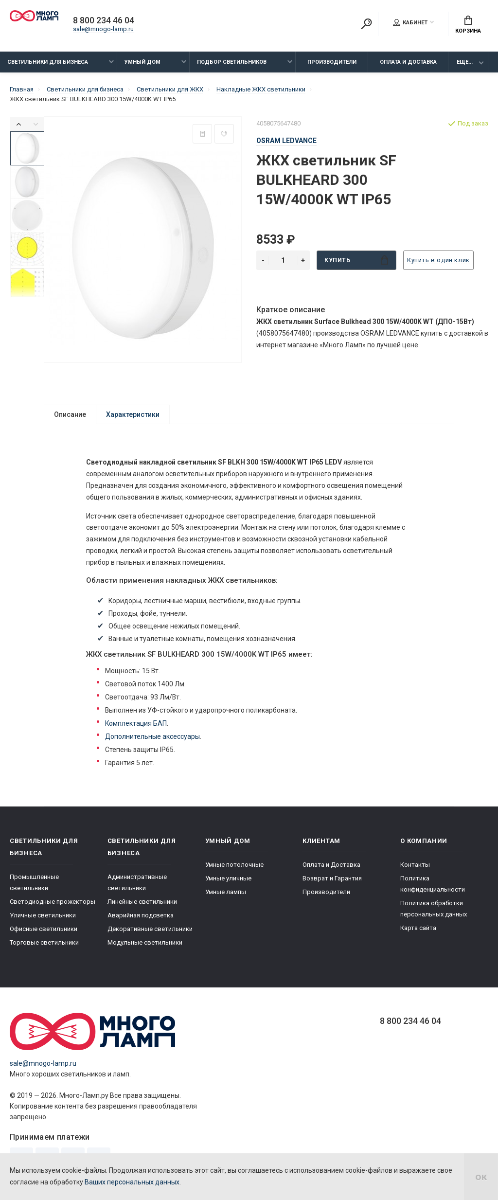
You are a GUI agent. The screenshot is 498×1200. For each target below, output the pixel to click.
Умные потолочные (234, 868)
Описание (70, 414)
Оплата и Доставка (408, 62)
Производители (331, 62)
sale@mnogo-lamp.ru (103, 29)
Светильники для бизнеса (47, 62)
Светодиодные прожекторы (52, 905)
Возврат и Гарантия (332, 881)
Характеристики (133, 414)
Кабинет (410, 22)
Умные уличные (228, 881)
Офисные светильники (43, 932)
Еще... (465, 62)
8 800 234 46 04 (103, 20)
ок (481, 1176)
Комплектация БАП (136, 725)
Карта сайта (418, 931)
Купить (356, 260)
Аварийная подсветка (140, 918)
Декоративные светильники (150, 932)
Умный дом (142, 62)
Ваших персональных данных (132, 1182)
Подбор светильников (232, 62)
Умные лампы (225, 895)
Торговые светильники (44, 945)
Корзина (468, 25)
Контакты (415, 868)
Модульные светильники (144, 945)
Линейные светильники (142, 905)
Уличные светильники (43, 918)
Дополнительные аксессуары (152, 738)
